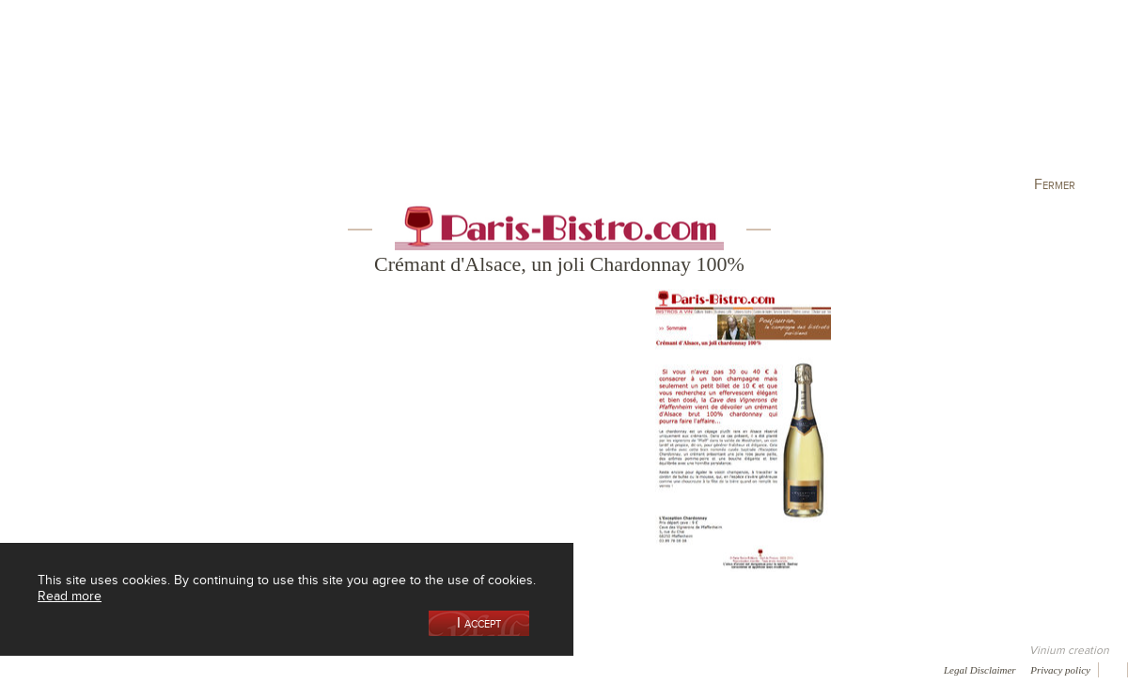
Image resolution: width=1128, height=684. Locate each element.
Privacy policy (1060, 670)
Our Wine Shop (234, 97)
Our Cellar (96, 97)
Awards (84, 669)
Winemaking (764, 97)
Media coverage (166, 669)
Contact (432, 669)
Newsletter (503, 669)
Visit (901, 97)
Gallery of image (268, 669)
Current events (1040, 97)
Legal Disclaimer (980, 670)
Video (571, 669)
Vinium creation (1069, 650)
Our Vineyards (371, 97)
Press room (360, 669)
